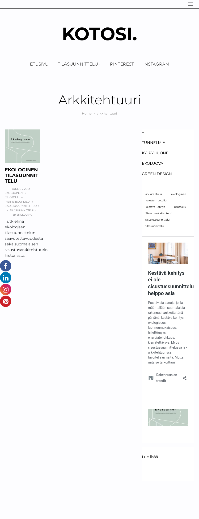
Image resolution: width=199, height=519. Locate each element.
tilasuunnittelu (22, 210)
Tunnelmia (153, 142)
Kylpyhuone (155, 153)
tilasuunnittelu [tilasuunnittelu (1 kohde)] (154, 226)
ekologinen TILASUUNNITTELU (21, 175)
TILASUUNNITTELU (78, 64)
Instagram (156, 64)
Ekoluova (24, 214)
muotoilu (12, 197)
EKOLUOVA (152, 163)
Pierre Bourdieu (17, 201)
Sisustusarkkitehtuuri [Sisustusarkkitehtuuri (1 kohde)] (158, 213)
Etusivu (39, 64)
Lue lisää (150, 457)
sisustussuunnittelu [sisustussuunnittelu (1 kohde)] (157, 219)
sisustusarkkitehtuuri (22, 206)
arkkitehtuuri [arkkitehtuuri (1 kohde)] (153, 194)
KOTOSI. (99, 34)
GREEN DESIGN (157, 174)
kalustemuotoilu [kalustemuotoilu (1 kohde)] (155, 200)
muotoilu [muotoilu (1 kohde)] (180, 206)
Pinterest (122, 64)
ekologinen (14, 193)
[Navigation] (190, 4)
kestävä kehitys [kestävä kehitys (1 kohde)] (155, 206)
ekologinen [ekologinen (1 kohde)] (178, 194)
